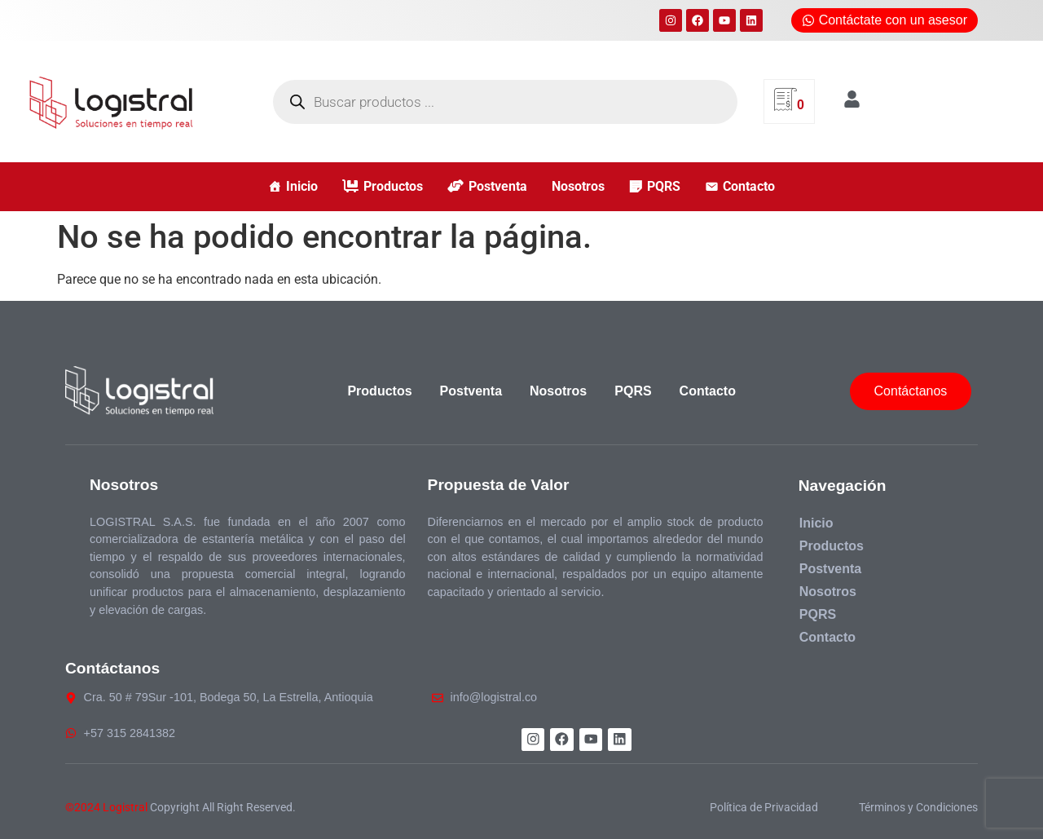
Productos (393, 186)
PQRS (663, 186)
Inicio (302, 186)
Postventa (498, 186)
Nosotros (578, 186)
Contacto (749, 186)
